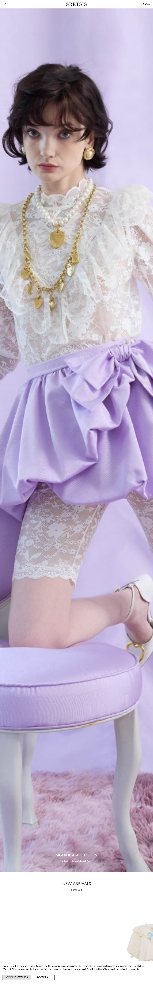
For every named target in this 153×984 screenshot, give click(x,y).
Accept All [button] (44, 977)
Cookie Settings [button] (17, 977)
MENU (6, 4)
